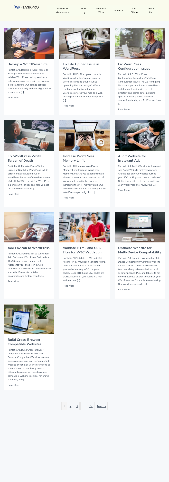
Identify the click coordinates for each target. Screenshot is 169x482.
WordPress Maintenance (62, 10)
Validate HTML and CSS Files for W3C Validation (82, 250)
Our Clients (134, 10)
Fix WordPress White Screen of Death (24, 158)
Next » (101, 406)
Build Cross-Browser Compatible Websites (24, 341)
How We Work (101, 10)
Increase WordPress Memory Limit (78, 158)
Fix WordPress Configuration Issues (134, 66)
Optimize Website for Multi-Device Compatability (139, 250)
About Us (150, 10)
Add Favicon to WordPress (29, 248)
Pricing (84, 10)
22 (91, 406)
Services (118, 10)
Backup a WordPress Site (28, 64)
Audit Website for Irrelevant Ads (132, 158)
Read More (13, 97)
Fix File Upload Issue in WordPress (81, 66)
